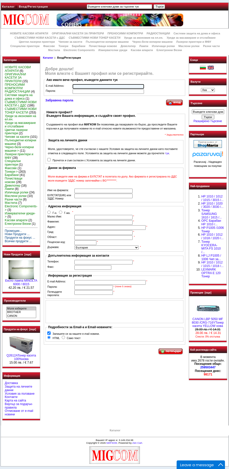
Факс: (50, 266)
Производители (15, 300)
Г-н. (55, 213)
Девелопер (128, 46)
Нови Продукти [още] (17, 254)
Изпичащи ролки (163, 46)
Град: (50, 232)
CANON (21, 316)
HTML (56, 338)
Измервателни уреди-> (20, 215)
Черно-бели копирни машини (152, 41)
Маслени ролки (188, 46)
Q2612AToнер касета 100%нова (21, 356)
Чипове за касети (70, 41)
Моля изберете (21, 308)
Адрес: (51, 227)
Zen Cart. (137, 442)
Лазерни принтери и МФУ (193, 41)
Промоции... (13, 231)
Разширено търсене (208, 121)
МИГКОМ (111, 442)
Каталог (8, 6)
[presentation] (85, 311)
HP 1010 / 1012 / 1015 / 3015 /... (212, 198)
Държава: (53, 247)
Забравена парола (59, 100)
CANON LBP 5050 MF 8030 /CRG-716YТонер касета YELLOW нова (208, 321)
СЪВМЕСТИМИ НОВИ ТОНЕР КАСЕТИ (94, 37)
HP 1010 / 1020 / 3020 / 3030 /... (212, 205)
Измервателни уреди (112, 50)
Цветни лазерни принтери (37, 41)
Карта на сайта (15, 400)
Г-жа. (67, 213)
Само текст (74, 338)
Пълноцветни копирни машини (107, 41)
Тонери (63, 46)
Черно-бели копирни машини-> (19, 148)
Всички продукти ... (18, 241)
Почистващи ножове (103, 46)
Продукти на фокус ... (20, 237)
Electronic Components (79, 50)
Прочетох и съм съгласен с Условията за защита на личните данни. (94, 160)
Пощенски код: (56, 242)
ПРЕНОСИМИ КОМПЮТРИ (125, 33)
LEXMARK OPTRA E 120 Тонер (211, 273)
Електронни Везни (169, 50)
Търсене (196, 103)
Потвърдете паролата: (54, 294)
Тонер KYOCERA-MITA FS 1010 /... (211, 247)
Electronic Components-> (21, 208)
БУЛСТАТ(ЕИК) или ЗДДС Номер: (59, 197)
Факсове (49, 46)
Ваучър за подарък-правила (19, 405)
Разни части (211, 46)
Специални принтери (25, 46)
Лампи (143, 46)
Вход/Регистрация (33, 6)
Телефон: (53, 261)
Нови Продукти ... (17, 234)
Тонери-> (11, 171)
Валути (195, 81)
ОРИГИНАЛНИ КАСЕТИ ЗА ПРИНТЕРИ (78, 33)
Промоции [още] (200, 292)
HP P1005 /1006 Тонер (212, 229)
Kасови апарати (142, 50)
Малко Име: (54, 216)
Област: (52, 237)
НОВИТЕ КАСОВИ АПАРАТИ (29, 33)
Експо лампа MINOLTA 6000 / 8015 (21, 281)
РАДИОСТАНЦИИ (158, 33)
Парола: (51, 91)
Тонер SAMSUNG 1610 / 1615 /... (211, 214)
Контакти (11, 397)
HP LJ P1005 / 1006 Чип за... (211, 257)
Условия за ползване (20, 393)
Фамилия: (53, 221)
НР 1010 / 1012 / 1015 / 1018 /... (212, 264)
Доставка (11, 383)
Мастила (54, 50)
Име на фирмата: (58, 190)
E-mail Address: (55, 85)
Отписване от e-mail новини (19, 412)
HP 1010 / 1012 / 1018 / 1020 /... (212, 236)
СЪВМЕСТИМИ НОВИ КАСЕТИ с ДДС (39, 37)
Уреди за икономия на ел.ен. (143, 37)
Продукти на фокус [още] (20, 329)
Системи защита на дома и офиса (197, 33)
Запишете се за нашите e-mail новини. (76, 333)
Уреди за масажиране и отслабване (191, 37)
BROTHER (21, 312)
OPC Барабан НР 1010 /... (211, 222)
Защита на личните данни (18, 388)
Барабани (78, 46)
